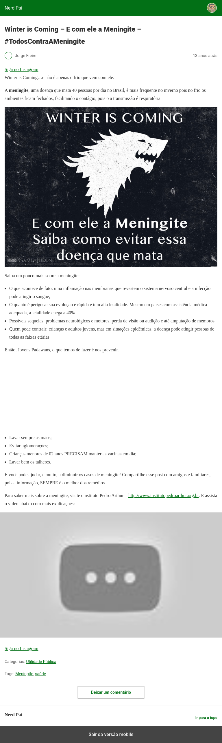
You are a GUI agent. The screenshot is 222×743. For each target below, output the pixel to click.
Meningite (24, 673)
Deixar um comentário (111, 692)
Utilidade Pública (41, 661)
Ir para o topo (206, 717)
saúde (40, 673)
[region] (48, 395)
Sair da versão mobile (111, 734)
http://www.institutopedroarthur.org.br (163, 495)
